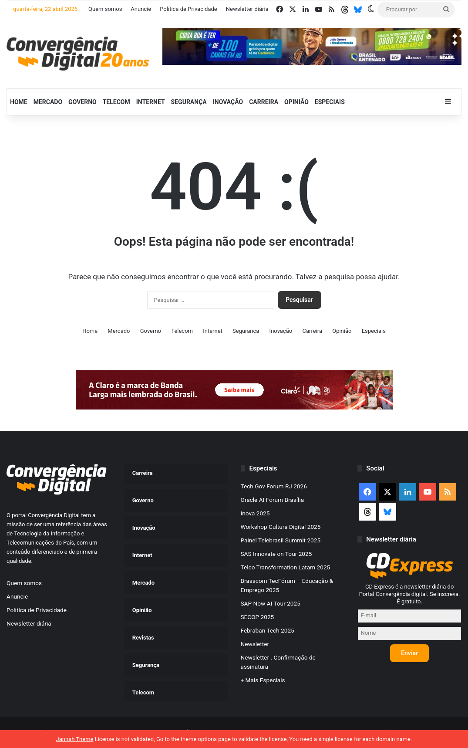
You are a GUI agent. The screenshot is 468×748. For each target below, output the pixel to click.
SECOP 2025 (257, 616)
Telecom (116, 101)
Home (18, 101)
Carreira (263, 101)
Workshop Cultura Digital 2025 (281, 526)
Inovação (228, 101)
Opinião (296, 101)
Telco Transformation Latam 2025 (285, 567)
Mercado (48, 101)
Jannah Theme (75, 739)
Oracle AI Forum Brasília (272, 499)
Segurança (189, 101)
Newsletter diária (247, 9)
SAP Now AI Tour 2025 (270, 603)
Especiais (330, 101)
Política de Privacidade (188, 9)
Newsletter (255, 643)
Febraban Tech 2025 (267, 630)
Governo (82, 101)
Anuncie (141, 9)
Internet (150, 101)
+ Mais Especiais (263, 680)
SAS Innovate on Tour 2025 (276, 553)
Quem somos (105, 9)
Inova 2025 (255, 513)
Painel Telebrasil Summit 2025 (281, 540)
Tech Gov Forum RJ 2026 (274, 486)
